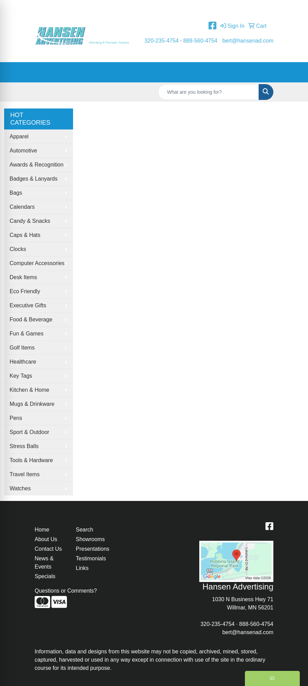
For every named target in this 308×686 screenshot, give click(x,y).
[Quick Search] (208, 92)
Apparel (19, 136)
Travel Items (24, 474)
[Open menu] (294, 72)
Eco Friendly (25, 291)
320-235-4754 (161, 41)
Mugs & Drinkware (32, 404)
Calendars (22, 207)
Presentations (92, 549)
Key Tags (21, 376)
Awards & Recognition (36, 165)
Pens (16, 418)
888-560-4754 (200, 41)
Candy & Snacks (30, 221)
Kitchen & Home (29, 390)
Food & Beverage (31, 319)
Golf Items (22, 348)
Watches (20, 488)
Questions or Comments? (66, 591)
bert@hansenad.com (247, 41)
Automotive (23, 150)
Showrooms (90, 539)
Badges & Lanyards (34, 179)
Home (44, 7)
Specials (45, 576)
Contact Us (97, 7)
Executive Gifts (28, 305)
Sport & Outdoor (29, 432)
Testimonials (131, 7)
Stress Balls (24, 446)
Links (82, 568)
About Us (68, 7)
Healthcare (23, 362)
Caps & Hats (25, 235)
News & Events (44, 563)
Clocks (18, 249)
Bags (16, 193)
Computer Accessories (37, 263)
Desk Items (23, 277)
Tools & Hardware (31, 460)
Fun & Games (27, 333)
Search (84, 530)
